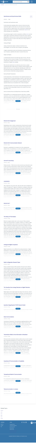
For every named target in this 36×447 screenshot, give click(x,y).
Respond (2, 410)
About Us (2, 424)
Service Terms (12, 429)
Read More (18, 134)
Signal (1, 415)
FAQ (1, 426)
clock (28, 34)
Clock (1, 413)
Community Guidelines (13, 425)
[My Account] (32, 1)
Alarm (1, 412)
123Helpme (2, 4)
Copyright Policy (12, 424)
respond (26, 29)
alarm (13, 62)
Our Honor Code (12, 426)
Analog (2, 418)
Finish (1, 416)
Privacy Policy (12, 428)
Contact (2, 425)
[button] (1, 1)
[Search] (28, 2)
